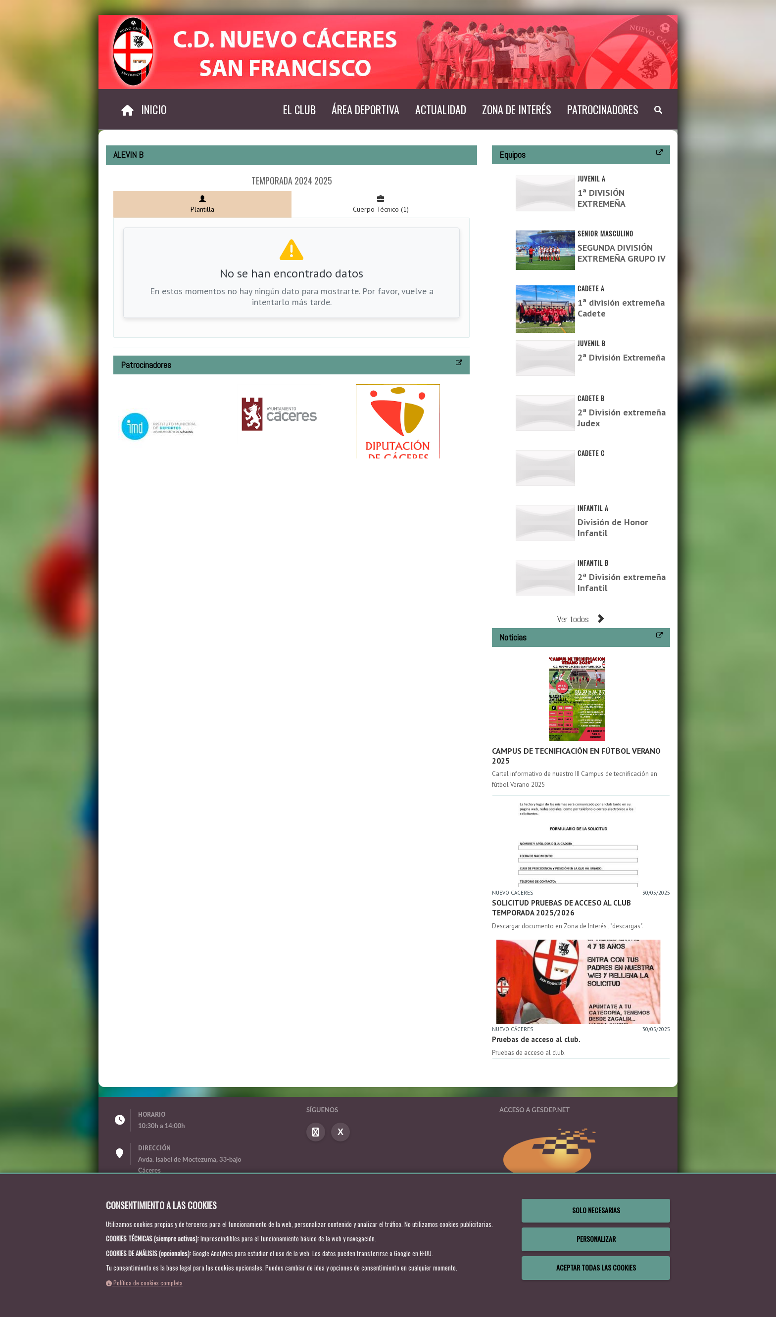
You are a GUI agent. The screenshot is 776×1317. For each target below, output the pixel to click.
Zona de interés (516, 109)
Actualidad (440, 109)
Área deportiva (365, 109)
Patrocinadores (602, 109)
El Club (299, 109)
